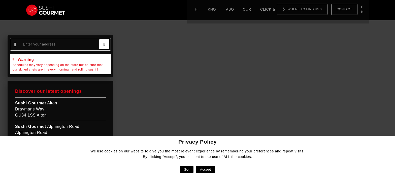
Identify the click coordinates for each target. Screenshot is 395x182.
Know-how (108, 10)
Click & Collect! (198, 10)
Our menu (163, 10)
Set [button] (186, 169)
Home (83, 10)
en (363, 10)
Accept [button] (205, 169)
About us (135, 10)
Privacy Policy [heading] (197, 142)
